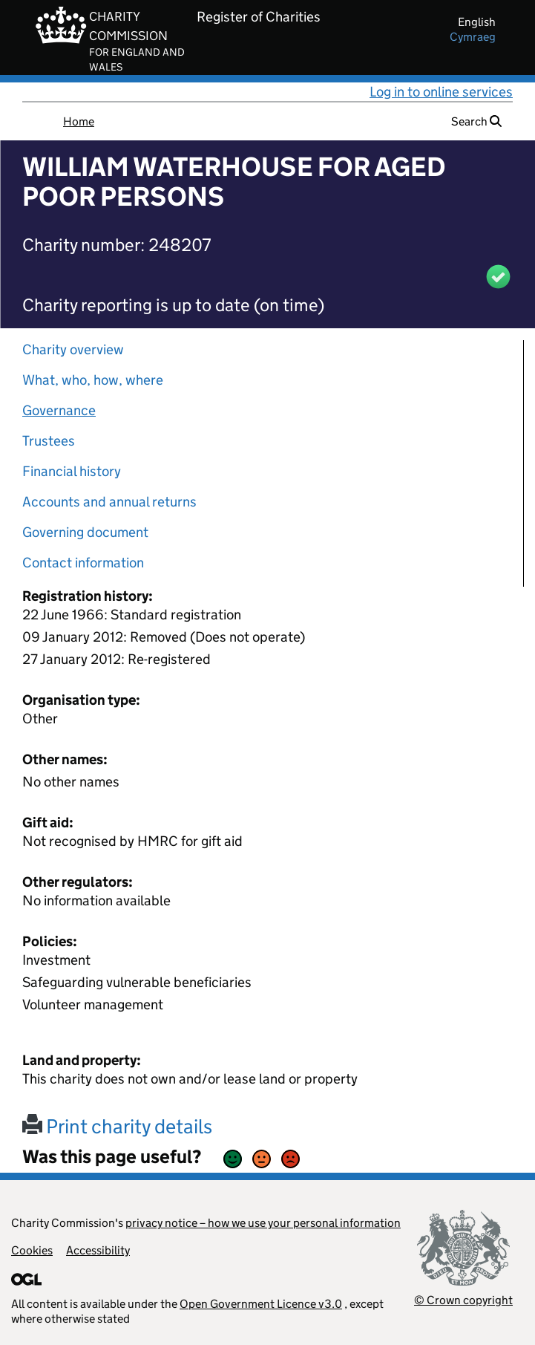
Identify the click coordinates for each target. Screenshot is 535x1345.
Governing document (85, 532)
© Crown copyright (463, 1300)
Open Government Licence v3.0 (261, 1304)
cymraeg (473, 37)
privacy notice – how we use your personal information (263, 1223)
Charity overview (73, 349)
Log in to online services (441, 91)
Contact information (83, 562)
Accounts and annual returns (109, 501)
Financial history (71, 471)
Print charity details (117, 1126)
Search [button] (476, 121)
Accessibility (98, 1250)
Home (78, 121)
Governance (59, 410)
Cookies (32, 1250)
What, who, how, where (92, 379)
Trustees (48, 440)
